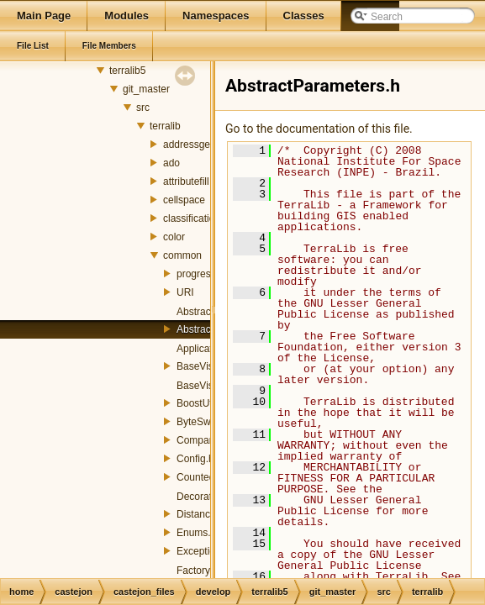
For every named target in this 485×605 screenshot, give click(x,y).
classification (191, 218)
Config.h (195, 459)
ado (171, 163)
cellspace (184, 200)
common (182, 255)
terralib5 (127, 70)
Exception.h (203, 551)
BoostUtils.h (203, 403)
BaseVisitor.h (206, 386)
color (174, 237)
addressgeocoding (204, 144)
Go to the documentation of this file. (319, 128)
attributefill (186, 181)
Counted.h (200, 477)
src (143, 107)
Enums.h (196, 533)
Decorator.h (203, 496)
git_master (146, 89)
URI (185, 292)
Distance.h (200, 514)
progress (196, 274)
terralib (165, 126)
